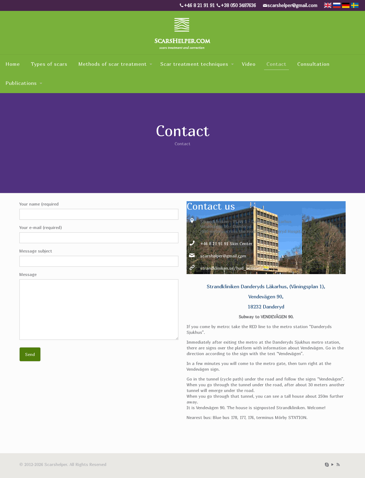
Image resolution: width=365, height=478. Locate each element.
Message (98, 306)
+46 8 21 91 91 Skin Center (226, 243)
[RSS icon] (338, 464)
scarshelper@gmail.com (223, 255)
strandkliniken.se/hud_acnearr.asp (234, 268)
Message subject (98, 257)
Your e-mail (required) (98, 234)
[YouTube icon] (332, 464)
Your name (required (98, 210)
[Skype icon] (327, 464)
